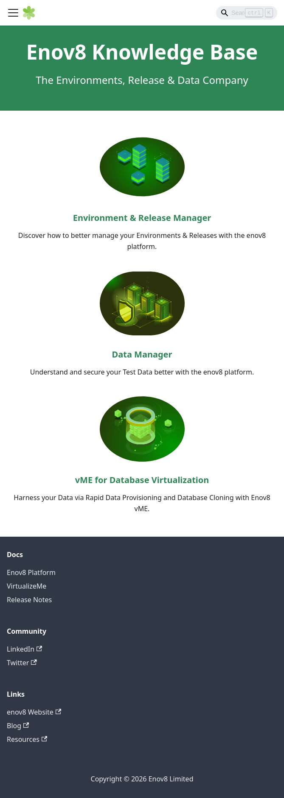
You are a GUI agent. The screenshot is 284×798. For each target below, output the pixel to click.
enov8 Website (34, 712)
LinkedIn (24, 649)
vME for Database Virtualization (142, 480)
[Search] (246, 13)
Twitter (22, 662)
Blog (18, 725)
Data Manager (142, 354)
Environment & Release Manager (142, 217)
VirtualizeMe (26, 586)
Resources (27, 739)
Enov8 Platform (31, 572)
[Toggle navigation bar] (13, 12)
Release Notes (29, 599)
